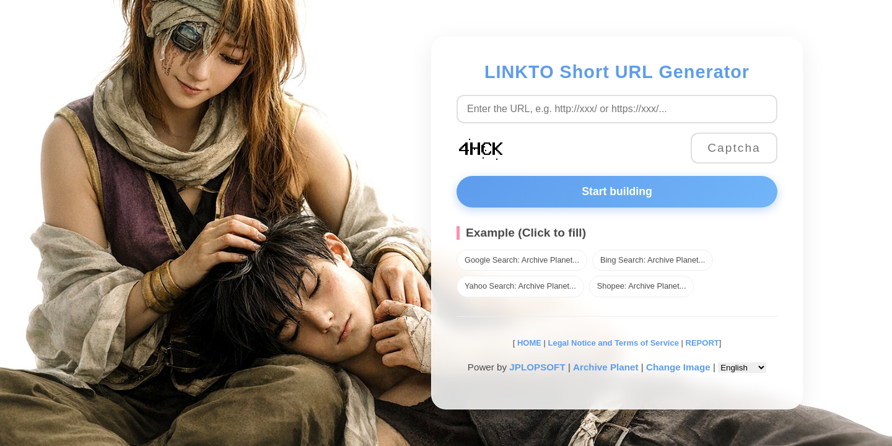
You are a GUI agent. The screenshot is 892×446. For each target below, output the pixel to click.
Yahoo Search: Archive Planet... (520, 286)
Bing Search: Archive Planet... (652, 260)
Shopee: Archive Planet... (641, 286)
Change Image (678, 367)
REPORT (702, 343)
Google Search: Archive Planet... (522, 260)
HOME (528, 343)
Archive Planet (606, 367)
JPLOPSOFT (537, 367)
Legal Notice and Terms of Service (613, 343)
